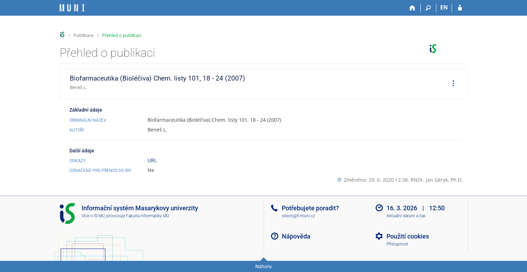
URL (152, 160)
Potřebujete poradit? (310, 208)
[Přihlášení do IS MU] (460, 8)
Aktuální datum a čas (406, 215)
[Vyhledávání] (428, 8)
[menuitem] (451, 84)
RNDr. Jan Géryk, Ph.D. (437, 179)
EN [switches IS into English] (444, 7)
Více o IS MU (93, 215)
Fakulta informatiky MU (147, 215)
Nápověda (296, 236)
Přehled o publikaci (121, 35)
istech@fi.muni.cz (298, 215)
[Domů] (413, 8)
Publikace (83, 35)
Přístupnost (397, 244)
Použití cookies (407, 236)
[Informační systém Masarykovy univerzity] (72, 8)
